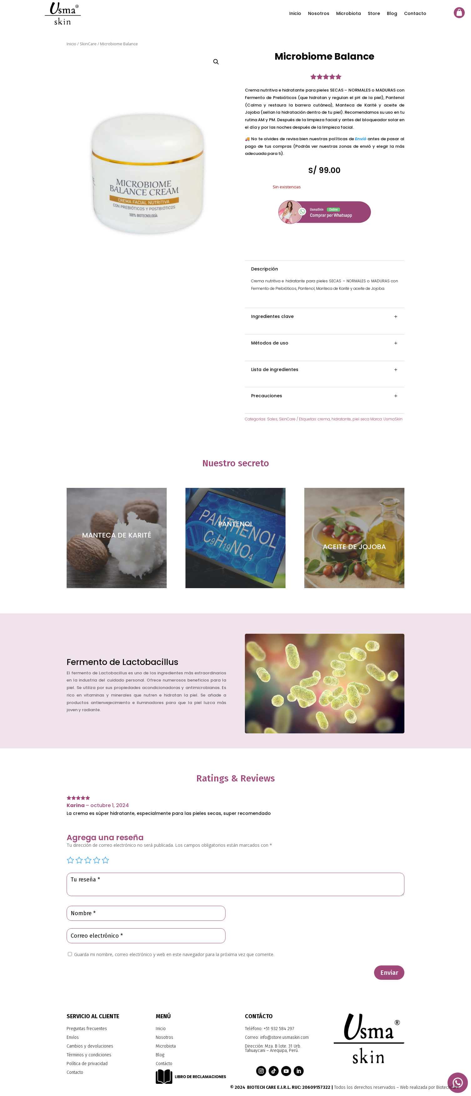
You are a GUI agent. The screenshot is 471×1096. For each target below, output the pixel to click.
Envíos (73, 1037)
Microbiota (348, 13)
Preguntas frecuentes (87, 1028)
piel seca (360, 419)
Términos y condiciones (89, 1055)
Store (374, 13)
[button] (216, 61)
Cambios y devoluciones (90, 1046)
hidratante (341, 419)
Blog (392, 13)
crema (324, 419)
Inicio (295, 13)
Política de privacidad (87, 1063)
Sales (272, 419)
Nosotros (318, 13)
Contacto (415, 13)
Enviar (389, 972)
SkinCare (88, 44)
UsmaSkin (393, 419)
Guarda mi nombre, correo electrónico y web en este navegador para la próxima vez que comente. (174, 954)
